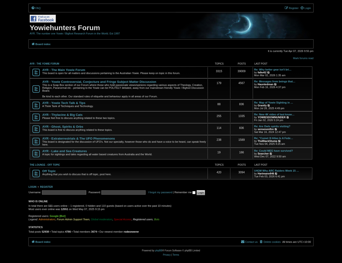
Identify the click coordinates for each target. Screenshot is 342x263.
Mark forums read (303, 58)
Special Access (122, 219)
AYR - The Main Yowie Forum (63, 70)
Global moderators (102, 219)
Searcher (263, 153)
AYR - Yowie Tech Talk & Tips (64, 103)
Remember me (184, 192)
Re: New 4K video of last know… (274, 114)
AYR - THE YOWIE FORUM (44, 63)
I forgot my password (160, 192)
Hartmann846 (266, 173)
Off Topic (49, 171)
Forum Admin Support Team (73, 219)
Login (32, 186)
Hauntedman (266, 84)
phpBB (158, 250)
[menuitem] (36, 8)
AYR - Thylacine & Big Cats (62, 115)
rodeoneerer (131, 231)
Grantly (262, 105)
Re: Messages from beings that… (274, 81)
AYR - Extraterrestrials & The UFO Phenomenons (78, 138)
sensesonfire (266, 129)
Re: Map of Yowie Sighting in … (273, 102)
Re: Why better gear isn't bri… (272, 69)
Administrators (47, 219)
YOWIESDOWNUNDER (272, 117)
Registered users (143, 219)
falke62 (262, 72)
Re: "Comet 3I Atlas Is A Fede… (273, 138)
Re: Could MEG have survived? (273, 150)
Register (46, 186)
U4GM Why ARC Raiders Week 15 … (276, 170)
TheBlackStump (267, 141)
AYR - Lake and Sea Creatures (64, 151)
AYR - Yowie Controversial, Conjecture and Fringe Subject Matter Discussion (99, 82)
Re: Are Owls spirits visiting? (272, 126)
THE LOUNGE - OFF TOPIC (45, 165)
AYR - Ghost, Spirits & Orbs (62, 126)
